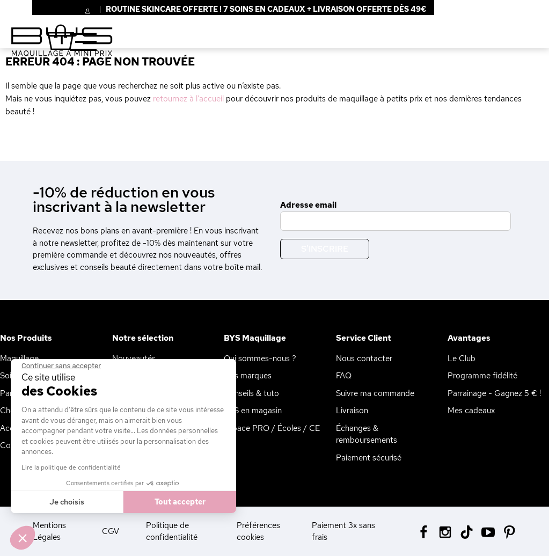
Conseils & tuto (251, 393)
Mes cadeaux (471, 410)
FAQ (344, 375)
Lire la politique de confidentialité (70, 467)
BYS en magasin (253, 410)
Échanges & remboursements (366, 434)
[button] (22, 538)
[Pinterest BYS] (509, 531)
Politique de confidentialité (171, 531)
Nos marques (248, 375)
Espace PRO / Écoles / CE (272, 428)
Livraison (352, 410)
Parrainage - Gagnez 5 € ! (494, 393)
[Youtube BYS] (488, 531)
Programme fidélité (482, 375)
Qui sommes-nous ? (260, 358)
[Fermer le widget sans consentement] (60, 366)
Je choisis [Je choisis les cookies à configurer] (65, 502)
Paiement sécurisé (368, 457)
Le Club (461, 358)
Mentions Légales (49, 531)
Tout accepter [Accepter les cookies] (178, 502)
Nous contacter (364, 358)
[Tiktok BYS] (466, 532)
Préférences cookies (258, 531)
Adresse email (308, 205)
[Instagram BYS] (445, 531)
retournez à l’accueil (188, 98)
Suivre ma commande (375, 393)
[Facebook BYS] (423, 531)
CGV (110, 531)
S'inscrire (324, 248)
